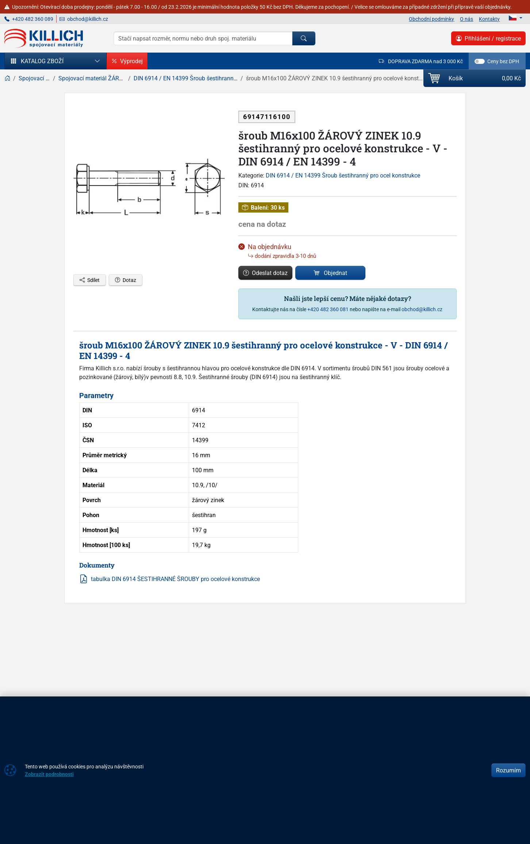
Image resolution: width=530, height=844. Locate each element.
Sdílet (90, 280)
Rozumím (508, 770)
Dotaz (125, 280)
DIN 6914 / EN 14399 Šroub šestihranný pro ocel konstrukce (343, 175)
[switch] (480, 61)
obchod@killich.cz (83, 19)
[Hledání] (203, 38)
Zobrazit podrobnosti (49, 774)
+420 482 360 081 (328, 309)
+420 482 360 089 (28, 19)
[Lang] (516, 18)
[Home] (7, 78)
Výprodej (127, 61)
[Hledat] (303, 38)
